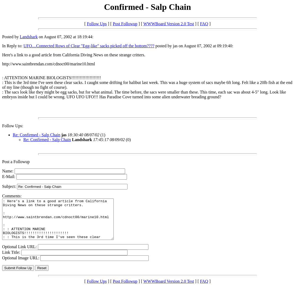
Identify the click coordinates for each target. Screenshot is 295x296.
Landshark (29, 37)
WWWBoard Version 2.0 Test (168, 24)
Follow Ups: (12, 126)
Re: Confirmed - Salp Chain (36, 135)
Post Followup (125, 24)
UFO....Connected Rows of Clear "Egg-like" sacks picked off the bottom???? (88, 46)
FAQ (204, 24)
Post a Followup (16, 161)
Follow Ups (97, 24)
